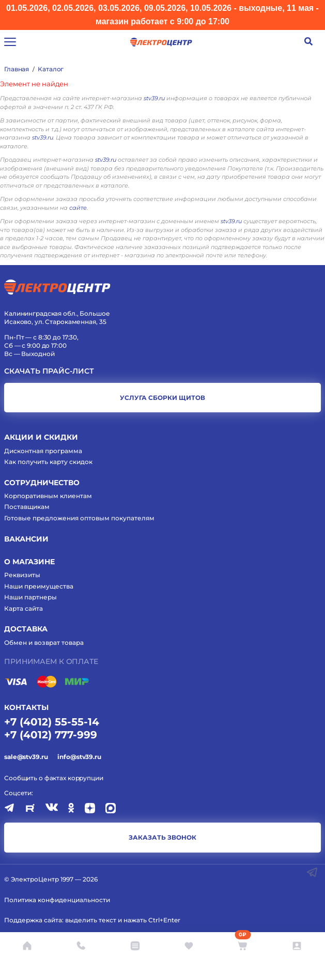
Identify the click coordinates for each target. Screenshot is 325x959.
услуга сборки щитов (162, 397)
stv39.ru (154, 98)
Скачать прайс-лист (49, 371)
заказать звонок (162, 837)
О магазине (29, 561)
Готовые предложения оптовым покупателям (79, 518)
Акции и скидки (41, 437)
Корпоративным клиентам (48, 496)
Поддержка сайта (33, 920)
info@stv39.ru (79, 757)
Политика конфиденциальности (57, 900)
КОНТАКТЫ (26, 707)
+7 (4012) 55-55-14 (51, 722)
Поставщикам (27, 507)
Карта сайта (23, 608)
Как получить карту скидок (48, 462)
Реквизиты (22, 575)
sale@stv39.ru (26, 757)
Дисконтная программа (43, 451)
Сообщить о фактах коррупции (53, 778)
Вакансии (26, 539)
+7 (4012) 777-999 (50, 735)
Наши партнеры (30, 597)
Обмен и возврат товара (44, 642)
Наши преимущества (38, 586)
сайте (78, 207)
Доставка (26, 628)
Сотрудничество (42, 482)
